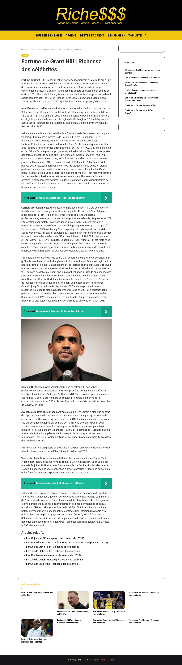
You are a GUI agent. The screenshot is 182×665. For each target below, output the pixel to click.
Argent (71, 35)
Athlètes (34, 50)
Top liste (135, 35)
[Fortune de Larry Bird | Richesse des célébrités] (73, 600)
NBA (41, 50)
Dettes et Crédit (92, 35)
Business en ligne (49, 35)
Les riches (115, 35)
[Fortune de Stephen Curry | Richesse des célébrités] (109, 600)
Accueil (25, 50)
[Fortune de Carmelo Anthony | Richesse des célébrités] (37, 628)
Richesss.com (108, 660)
